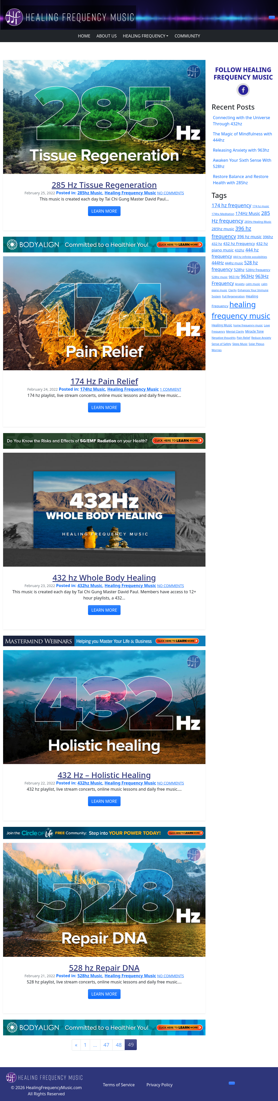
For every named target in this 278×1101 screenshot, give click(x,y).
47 (106, 1044)
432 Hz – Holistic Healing (104, 774)
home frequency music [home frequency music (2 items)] (248, 325)
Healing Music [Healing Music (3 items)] (222, 325)
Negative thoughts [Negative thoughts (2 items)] (224, 338)
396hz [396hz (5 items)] (268, 236)
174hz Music (92, 389)
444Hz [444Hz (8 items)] (218, 263)
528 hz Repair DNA (104, 967)
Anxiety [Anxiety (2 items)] (240, 284)
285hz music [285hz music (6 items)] (223, 228)
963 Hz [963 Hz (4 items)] (234, 276)
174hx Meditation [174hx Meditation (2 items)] (223, 214)
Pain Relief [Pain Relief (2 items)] (243, 338)
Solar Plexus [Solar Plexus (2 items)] (256, 344)
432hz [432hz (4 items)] (239, 250)
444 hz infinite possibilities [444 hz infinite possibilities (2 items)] (250, 257)
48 (119, 1044)
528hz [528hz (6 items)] (239, 269)
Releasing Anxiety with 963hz (241, 150)
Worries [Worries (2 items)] (217, 350)
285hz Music (89, 193)
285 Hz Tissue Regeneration (104, 184)
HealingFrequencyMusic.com (54, 1087)
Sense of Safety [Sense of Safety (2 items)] (221, 344)
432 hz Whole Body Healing (104, 577)
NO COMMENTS (170, 192)
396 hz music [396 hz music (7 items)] (249, 237)
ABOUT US (107, 36)
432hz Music (89, 585)
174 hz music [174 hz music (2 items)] (260, 206)
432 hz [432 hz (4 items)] (217, 243)
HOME (84, 36)
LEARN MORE (104, 211)
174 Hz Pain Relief (104, 381)
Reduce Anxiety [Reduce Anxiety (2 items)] (261, 338)
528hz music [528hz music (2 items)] (220, 277)
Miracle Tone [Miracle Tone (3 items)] (254, 331)
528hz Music (89, 976)
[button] (272, 17)
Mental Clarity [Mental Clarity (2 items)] (235, 331)
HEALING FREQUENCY (144, 36)
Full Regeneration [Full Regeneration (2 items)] (233, 296)
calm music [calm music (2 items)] (253, 284)
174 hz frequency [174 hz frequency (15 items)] (231, 205)
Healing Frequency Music (130, 193)
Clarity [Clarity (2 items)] (232, 290)
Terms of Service (119, 1085)
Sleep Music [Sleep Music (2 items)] (240, 344)
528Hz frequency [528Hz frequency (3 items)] (257, 270)
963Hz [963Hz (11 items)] (247, 276)
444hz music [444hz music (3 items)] (234, 263)
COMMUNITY (187, 36)
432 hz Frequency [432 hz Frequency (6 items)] (239, 243)
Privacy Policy (160, 1085)
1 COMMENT (170, 389)
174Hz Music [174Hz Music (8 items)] (247, 213)
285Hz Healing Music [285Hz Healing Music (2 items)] (257, 222)
